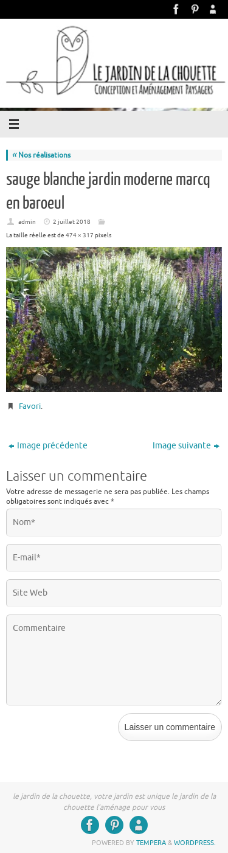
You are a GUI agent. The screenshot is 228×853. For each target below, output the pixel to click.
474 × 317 (80, 235)
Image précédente (48, 445)
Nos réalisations (41, 155)
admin (27, 222)
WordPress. (195, 842)
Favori (30, 406)
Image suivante (186, 445)
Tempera (151, 842)
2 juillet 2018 (72, 222)
